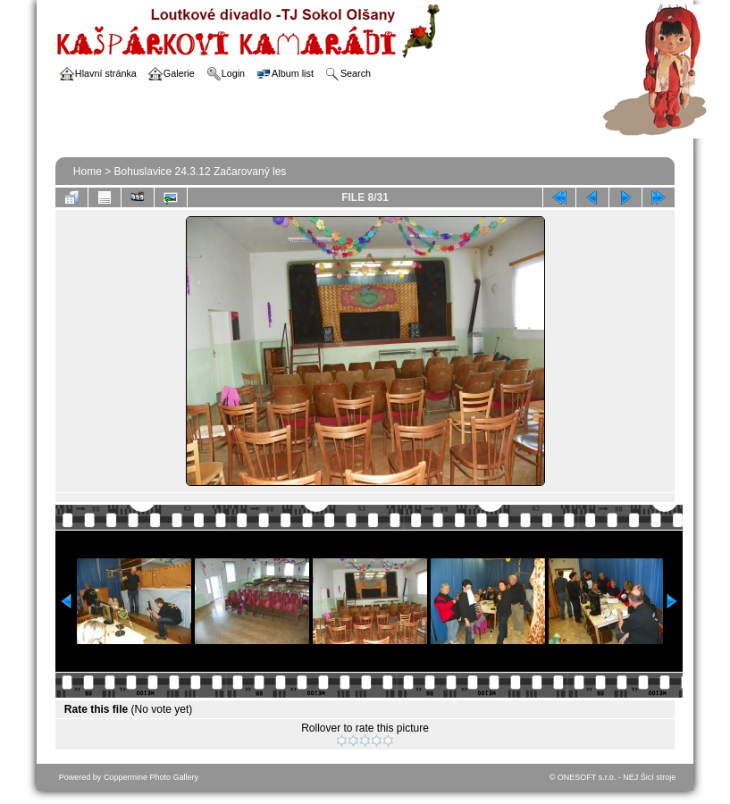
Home (87, 171)
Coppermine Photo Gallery (151, 777)
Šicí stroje (658, 777)
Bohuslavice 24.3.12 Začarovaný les (200, 171)
